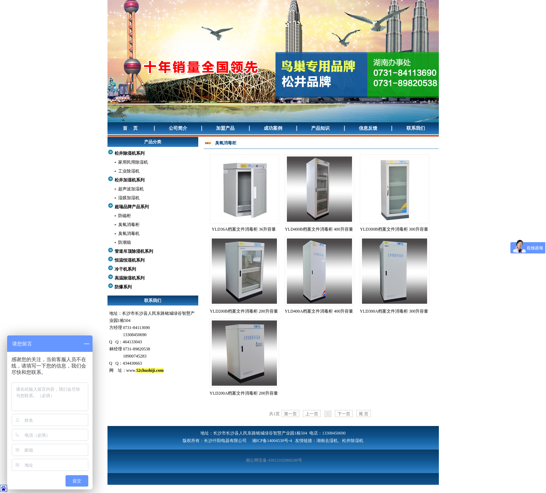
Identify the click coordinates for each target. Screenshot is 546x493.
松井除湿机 (352, 440)
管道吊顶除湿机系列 (134, 251)
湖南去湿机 (327, 440)
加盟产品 (225, 128)
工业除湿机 (129, 171)
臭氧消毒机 (129, 233)
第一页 (290, 413)
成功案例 (273, 128)
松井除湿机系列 (130, 153)
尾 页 (363, 413)
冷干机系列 (125, 269)
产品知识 (320, 128)
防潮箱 (124, 242)
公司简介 (178, 128)
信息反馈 (368, 128)
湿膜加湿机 (129, 197)
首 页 (130, 128)
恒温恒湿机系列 (130, 260)
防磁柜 (124, 215)
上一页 (311, 413)
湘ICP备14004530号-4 (272, 440)
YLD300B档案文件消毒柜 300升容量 (394, 229)
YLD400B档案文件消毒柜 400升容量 (319, 229)
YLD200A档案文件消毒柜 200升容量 (244, 393)
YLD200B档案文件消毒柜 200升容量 (244, 311)
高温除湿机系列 (130, 278)
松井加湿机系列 (130, 180)
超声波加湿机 (131, 188)
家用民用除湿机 (133, 162)
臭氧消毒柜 (129, 224)
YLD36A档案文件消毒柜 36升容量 (244, 229)
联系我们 (415, 128)
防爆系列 (123, 286)
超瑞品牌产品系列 (132, 206)
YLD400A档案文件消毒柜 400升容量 (319, 311)
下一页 (343, 413)
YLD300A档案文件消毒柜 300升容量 (394, 311)
